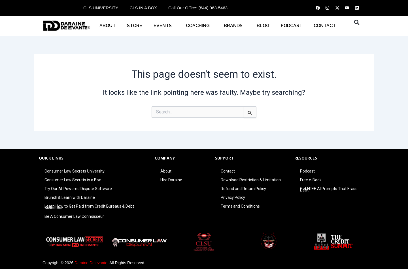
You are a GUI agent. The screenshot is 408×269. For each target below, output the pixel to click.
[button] (357, 22)
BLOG (263, 25)
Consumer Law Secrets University (74, 171)
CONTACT (326, 26)
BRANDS (234, 26)
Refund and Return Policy (243, 188)
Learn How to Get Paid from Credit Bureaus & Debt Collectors (89, 207)
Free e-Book (311, 180)
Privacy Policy (233, 197)
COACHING (199, 26)
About (107, 25)
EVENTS (164, 26)
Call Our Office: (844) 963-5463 (198, 7)
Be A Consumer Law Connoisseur (74, 216)
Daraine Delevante (91, 263)
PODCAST (291, 25)
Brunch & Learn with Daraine (69, 197)
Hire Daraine (171, 180)
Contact (228, 171)
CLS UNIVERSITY (100, 7)
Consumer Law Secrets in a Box (72, 180)
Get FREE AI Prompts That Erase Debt (329, 189)
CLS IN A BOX (143, 7)
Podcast (307, 171)
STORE (134, 25)
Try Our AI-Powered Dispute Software (78, 188)
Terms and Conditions (240, 206)
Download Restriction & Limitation (251, 180)
